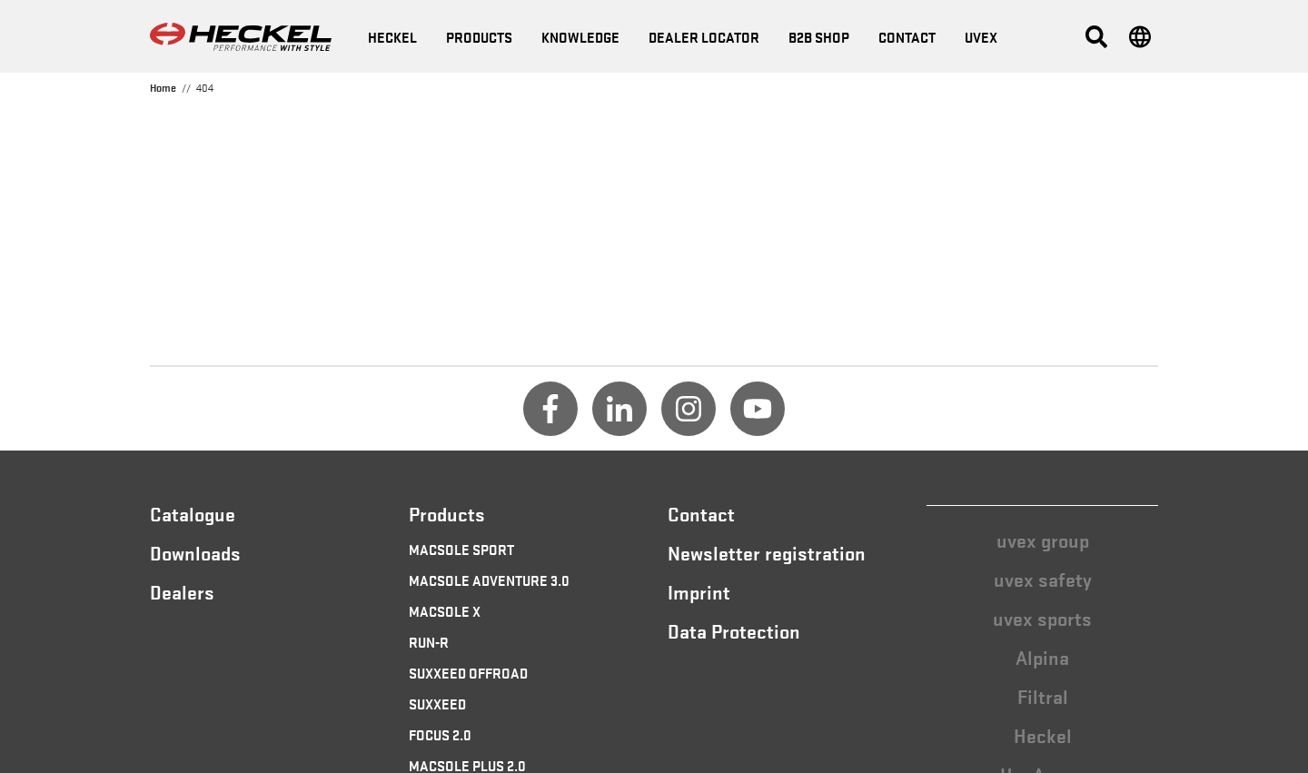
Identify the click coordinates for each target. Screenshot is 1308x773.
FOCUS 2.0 (440, 734)
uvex (981, 36)
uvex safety (1043, 578)
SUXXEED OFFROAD (468, 672)
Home (163, 87)
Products (479, 36)
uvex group (1042, 539)
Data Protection (734, 630)
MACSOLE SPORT (461, 549)
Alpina (1042, 656)
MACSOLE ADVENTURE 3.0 (489, 579)
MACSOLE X (445, 610)
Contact (907, 36)
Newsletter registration (767, 552)
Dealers (182, 591)
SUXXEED (437, 703)
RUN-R (429, 641)
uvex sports (1042, 617)
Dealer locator (704, 36)
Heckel (1043, 735)
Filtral (1042, 696)
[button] (1096, 36)
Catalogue (192, 513)
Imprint (699, 591)
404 (204, 87)
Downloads (195, 552)
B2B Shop (818, 36)
